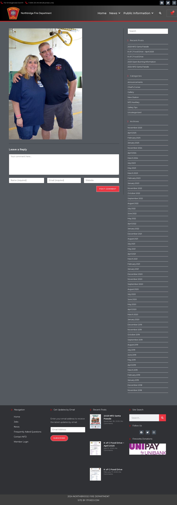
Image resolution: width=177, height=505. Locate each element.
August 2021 (133, 239)
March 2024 (133, 158)
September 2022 (135, 198)
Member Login (21, 442)
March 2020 (133, 314)
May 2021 (132, 249)
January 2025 (133, 143)
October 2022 (134, 193)
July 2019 (131, 350)
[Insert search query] (148, 31)
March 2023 (133, 173)
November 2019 (135, 329)
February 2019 (134, 375)
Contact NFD (20, 437)
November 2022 (135, 188)
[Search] (162, 417)
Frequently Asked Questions (27, 432)
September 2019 (135, 340)
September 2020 (135, 284)
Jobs (16, 422)
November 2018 (135, 390)
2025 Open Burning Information (142, 62)
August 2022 (133, 203)
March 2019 (133, 370)
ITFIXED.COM (92, 500)
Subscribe (59, 438)
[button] (160, 13)
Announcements (135, 82)
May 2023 (132, 168)
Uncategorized (134, 112)
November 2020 (135, 279)
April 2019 (132, 365)
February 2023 (134, 178)
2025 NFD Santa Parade (138, 46)
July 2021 (131, 244)
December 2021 (135, 234)
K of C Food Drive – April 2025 (141, 51)
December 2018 (135, 385)
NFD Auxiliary (133, 102)
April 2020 (132, 309)
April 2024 (132, 153)
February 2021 (134, 264)
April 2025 (132, 133)
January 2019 (133, 380)
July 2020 (132, 294)
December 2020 (135, 274)
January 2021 (133, 269)
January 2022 (133, 228)
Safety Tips (132, 107)
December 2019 (135, 324)
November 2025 (135, 127)
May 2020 (132, 304)
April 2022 (132, 223)
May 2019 (132, 360)
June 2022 (132, 213)
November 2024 (135, 148)
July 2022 (132, 208)
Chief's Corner (134, 87)
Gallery (131, 92)
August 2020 (133, 289)
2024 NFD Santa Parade (138, 67)
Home (17, 417)
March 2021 (132, 259)
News (16, 427)
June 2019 (132, 355)
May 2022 (132, 218)
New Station (133, 97)
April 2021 (132, 254)
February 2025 (134, 138)
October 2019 (134, 334)
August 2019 (133, 345)
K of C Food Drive (135, 56)
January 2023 (133, 183)
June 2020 (132, 299)
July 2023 (132, 163)
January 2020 (133, 319)
